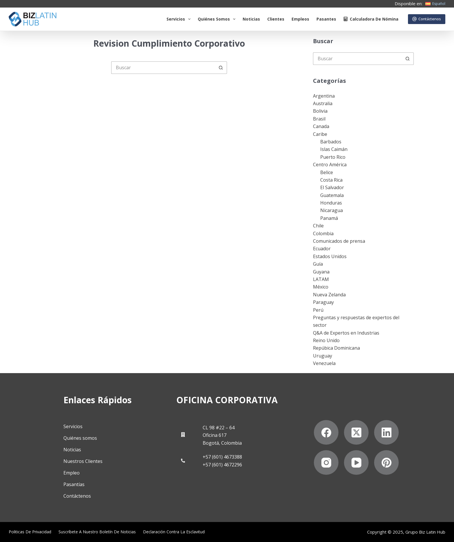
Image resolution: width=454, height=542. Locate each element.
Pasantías (74, 484)
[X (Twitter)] (356, 432)
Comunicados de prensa (339, 241)
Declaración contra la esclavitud (174, 531)
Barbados (330, 141)
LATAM (321, 279)
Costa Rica (331, 180)
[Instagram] (326, 462)
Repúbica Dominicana (336, 348)
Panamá (329, 218)
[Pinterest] (386, 462)
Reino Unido (326, 340)
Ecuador (322, 248)
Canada (321, 126)
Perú (318, 310)
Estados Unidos (330, 256)
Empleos (300, 19)
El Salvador (332, 187)
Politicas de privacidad (30, 531)
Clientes (275, 19)
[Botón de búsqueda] (221, 67)
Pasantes (326, 19)
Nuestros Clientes (82, 461)
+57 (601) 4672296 (222, 464)
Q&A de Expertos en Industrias (346, 333)
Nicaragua (331, 210)
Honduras (331, 203)
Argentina (324, 96)
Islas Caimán (333, 149)
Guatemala (332, 195)
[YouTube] (356, 462)
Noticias (251, 19)
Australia (322, 103)
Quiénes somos (218, 19)
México (320, 287)
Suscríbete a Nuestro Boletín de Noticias (97, 531)
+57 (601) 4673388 (222, 457)
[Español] (435, 3)
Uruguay (322, 356)
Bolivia (320, 111)
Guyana (321, 272)
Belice (326, 172)
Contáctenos (426, 18)
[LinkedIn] (386, 432)
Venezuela (324, 363)
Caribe (320, 134)
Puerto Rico (332, 157)
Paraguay (323, 302)
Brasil (319, 119)
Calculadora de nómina (370, 19)
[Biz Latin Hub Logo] (32, 19)
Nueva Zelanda (329, 294)
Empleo (71, 473)
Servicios (179, 19)
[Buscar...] (163, 67)
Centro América (330, 164)
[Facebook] (326, 432)
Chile (318, 225)
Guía (318, 264)
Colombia (323, 233)
